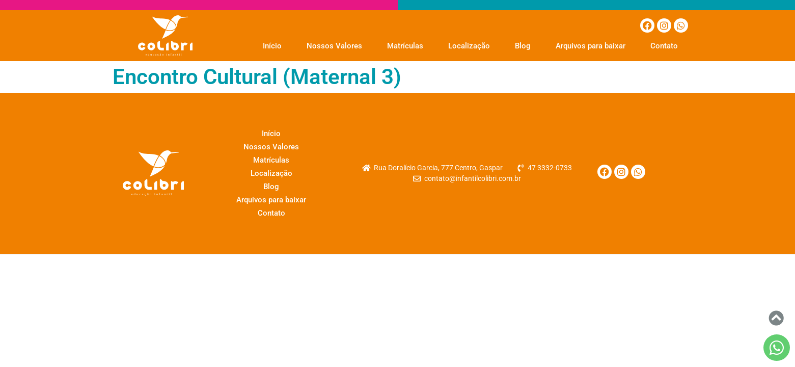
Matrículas (405, 45)
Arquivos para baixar (590, 45)
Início (272, 45)
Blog (523, 45)
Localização (469, 45)
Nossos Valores (334, 45)
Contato (664, 45)
